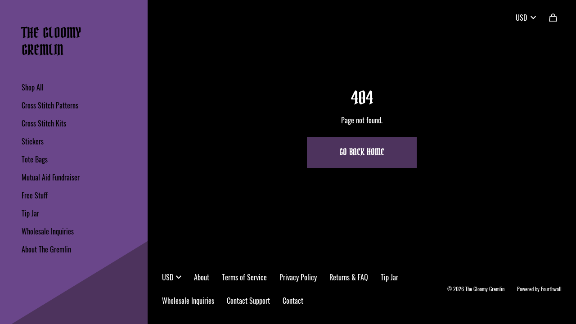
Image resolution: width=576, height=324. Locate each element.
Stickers (33, 141)
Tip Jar (30, 213)
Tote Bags (35, 159)
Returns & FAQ (348, 277)
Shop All (33, 87)
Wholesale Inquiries (48, 231)
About (201, 277)
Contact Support (248, 300)
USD (526, 17)
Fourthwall (551, 288)
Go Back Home (361, 152)
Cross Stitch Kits (44, 123)
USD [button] (171, 277)
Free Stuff (35, 195)
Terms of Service (244, 277)
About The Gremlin (46, 249)
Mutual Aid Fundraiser (51, 177)
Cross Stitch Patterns (50, 105)
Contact (293, 300)
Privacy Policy (298, 277)
